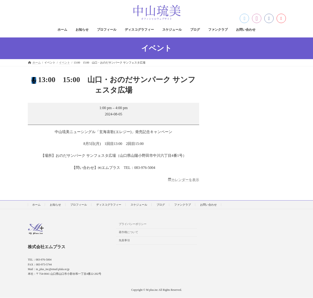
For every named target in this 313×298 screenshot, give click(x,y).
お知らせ (55, 205)
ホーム (36, 205)
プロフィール (78, 205)
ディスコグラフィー (108, 205)
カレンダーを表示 (184, 180)
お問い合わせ (208, 205)
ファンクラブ (182, 205)
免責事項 (124, 240)
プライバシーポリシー (133, 224)
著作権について (128, 232)
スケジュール (139, 205)
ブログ (160, 205)
